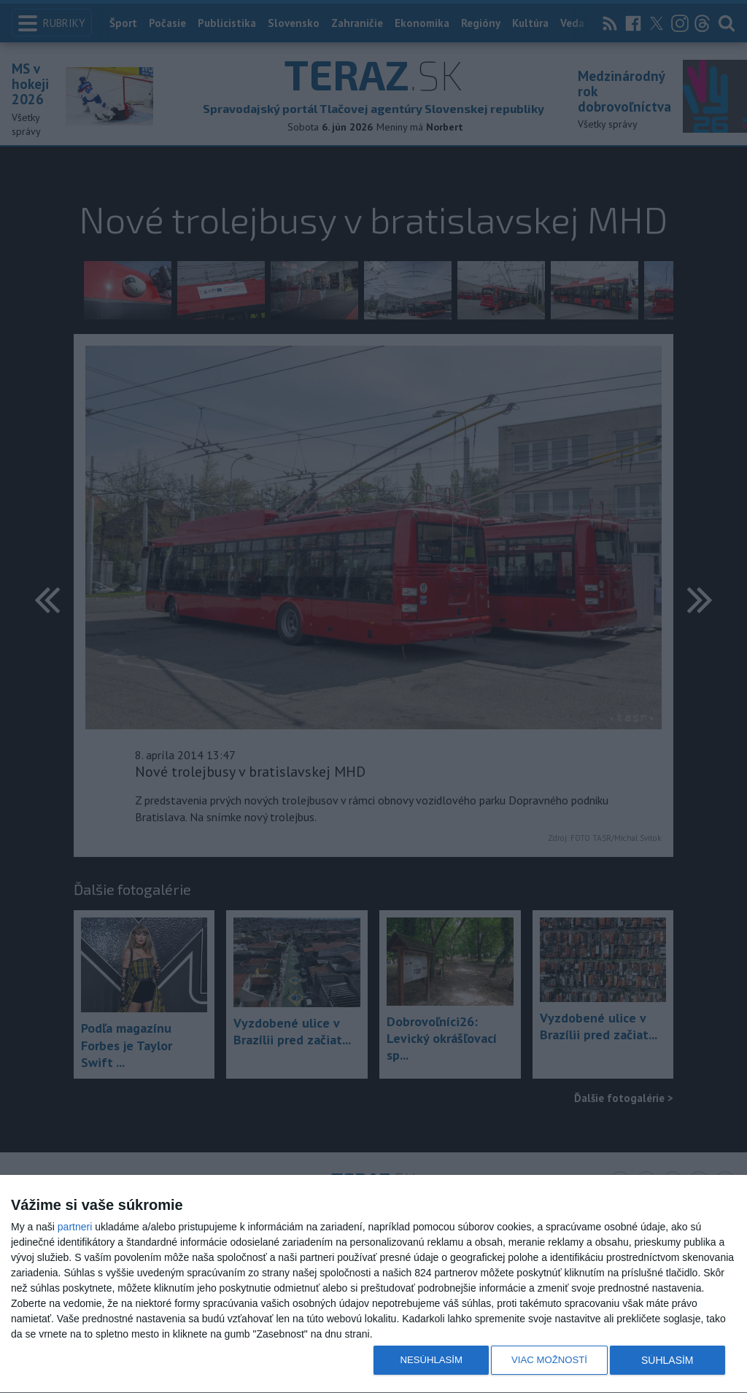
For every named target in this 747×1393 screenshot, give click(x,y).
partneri (75, 1227)
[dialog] (373, 1284)
